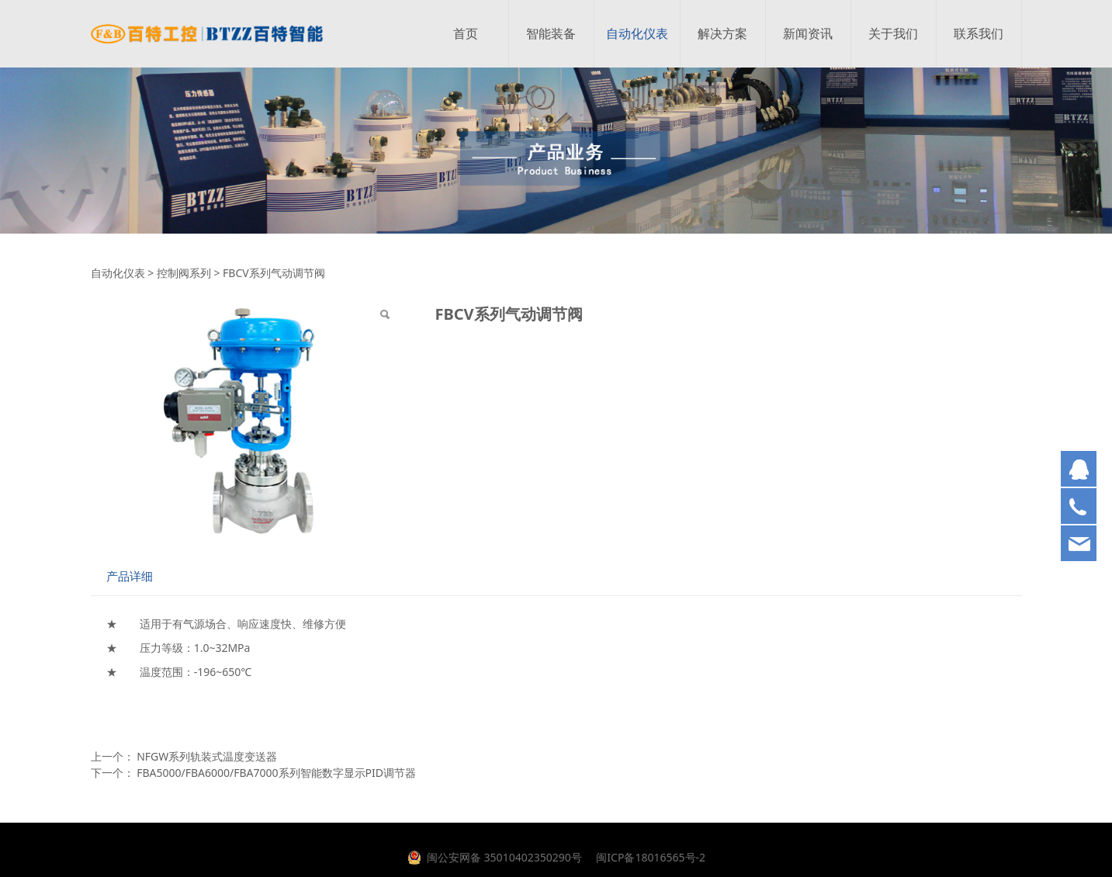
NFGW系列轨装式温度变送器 (207, 756)
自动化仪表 (637, 33)
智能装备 (551, 33)
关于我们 (893, 33)
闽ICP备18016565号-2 (649, 857)
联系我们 (978, 33)
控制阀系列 (184, 272)
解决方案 (722, 33)
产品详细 (129, 576)
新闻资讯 (808, 33)
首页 (465, 33)
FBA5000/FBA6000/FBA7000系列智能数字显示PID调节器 (276, 772)
